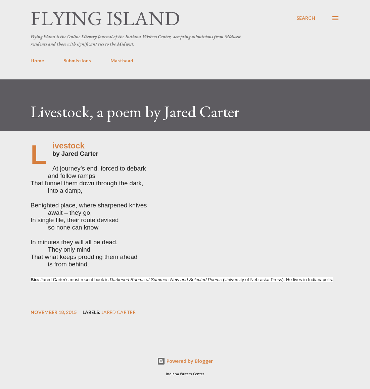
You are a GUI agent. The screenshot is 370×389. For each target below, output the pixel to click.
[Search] (305, 18)
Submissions (77, 60)
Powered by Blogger (185, 361)
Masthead (121, 60)
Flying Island (105, 18)
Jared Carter (118, 312)
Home (37, 60)
